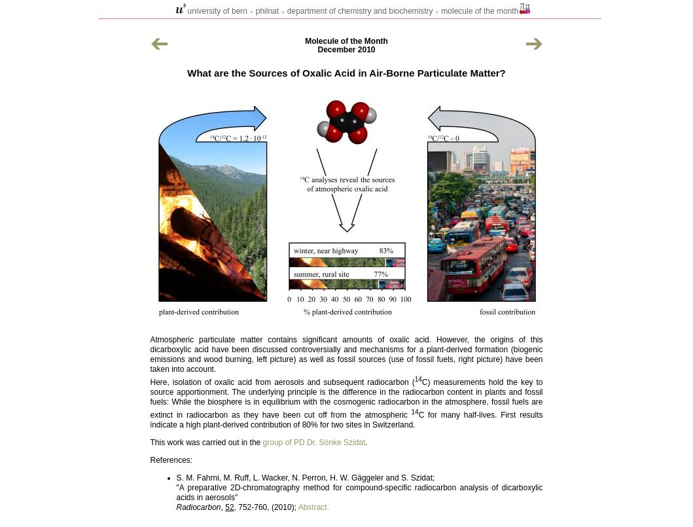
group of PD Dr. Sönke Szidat (314, 442)
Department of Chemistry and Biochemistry (360, 11)
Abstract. (313, 507)
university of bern (217, 11)
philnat (267, 11)
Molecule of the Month (479, 11)
